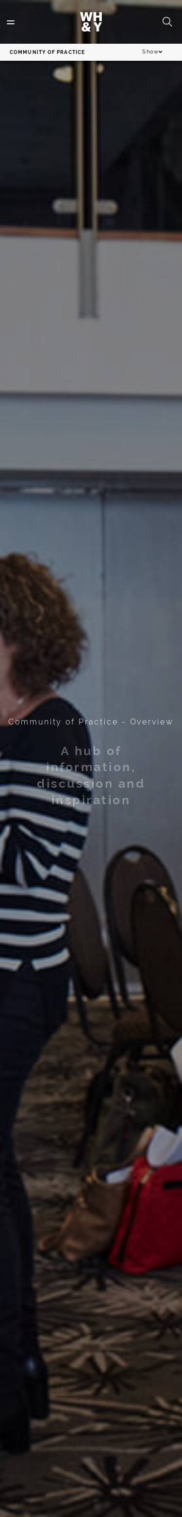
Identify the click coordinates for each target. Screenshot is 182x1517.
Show (152, 52)
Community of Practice (47, 52)
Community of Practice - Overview (90, 721)
